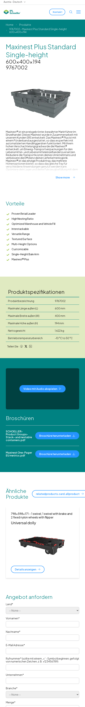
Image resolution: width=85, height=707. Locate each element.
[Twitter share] (26, 346)
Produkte (25, 24)
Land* (9, 604)
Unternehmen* (15, 674)
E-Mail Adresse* (15, 645)
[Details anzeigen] (27, 569)
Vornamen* (13, 618)
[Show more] (67, 177)
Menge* (10, 702)
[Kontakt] (57, 12)
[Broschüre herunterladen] (57, 435)
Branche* (11, 688)
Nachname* (13, 631)
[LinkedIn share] (30, 346)
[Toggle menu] (78, 12)
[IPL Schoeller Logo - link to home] (12, 12)
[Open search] (71, 12)
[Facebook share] (21, 346)
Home (9, 24)
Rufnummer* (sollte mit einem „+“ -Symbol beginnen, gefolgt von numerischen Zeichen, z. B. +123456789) (42, 660)
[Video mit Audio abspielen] (42, 388)
